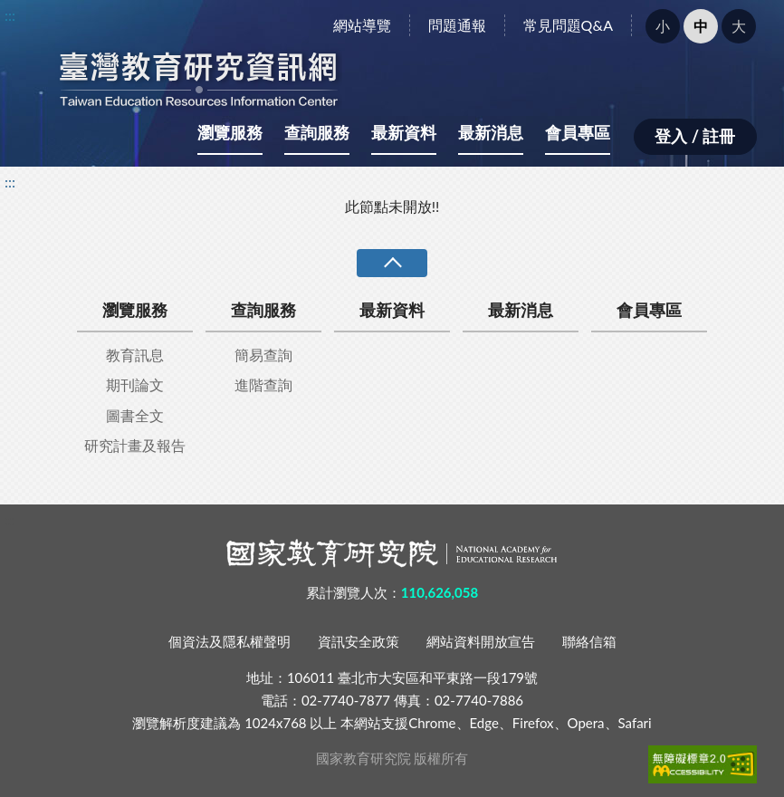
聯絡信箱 (589, 641)
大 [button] (738, 25)
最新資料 (403, 132)
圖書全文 (135, 415)
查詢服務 (316, 132)
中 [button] (700, 25)
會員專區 (577, 132)
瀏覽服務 (230, 132)
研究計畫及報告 (135, 445)
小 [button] (662, 25)
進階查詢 (263, 384)
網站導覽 (362, 25)
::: (10, 15)
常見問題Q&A (568, 25)
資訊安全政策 (358, 641)
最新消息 (490, 132)
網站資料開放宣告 (480, 641)
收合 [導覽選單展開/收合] (392, 263)
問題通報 (457, 25)
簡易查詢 (263, 354)
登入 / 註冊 (695, 136)
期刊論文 (135, 384)
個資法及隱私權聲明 (229, 641)
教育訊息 (135, 354)
